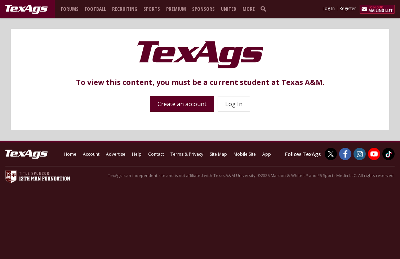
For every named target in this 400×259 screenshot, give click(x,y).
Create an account (181, 104)
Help (137, 154)
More (249, 8)
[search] (265, 8)
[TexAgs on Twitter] (331, 154)
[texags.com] (26, 9)
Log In (329, 8)
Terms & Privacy (186, 154)
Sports (151, 8)
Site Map (218, 154)
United (228, 8)
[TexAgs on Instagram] (360, 154)
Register (347, 8)
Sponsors (203, 8)
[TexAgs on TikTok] (388, 154)
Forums (70, 8)
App (266, 154)
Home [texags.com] (70, 154)
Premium (176, 8)
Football (95, 8)
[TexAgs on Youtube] (374, 154)
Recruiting (124, 8)
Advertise (115, 154)
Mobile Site (245, 154)
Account (91, 154)
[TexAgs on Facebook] (345, 154)
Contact (156, 154)
